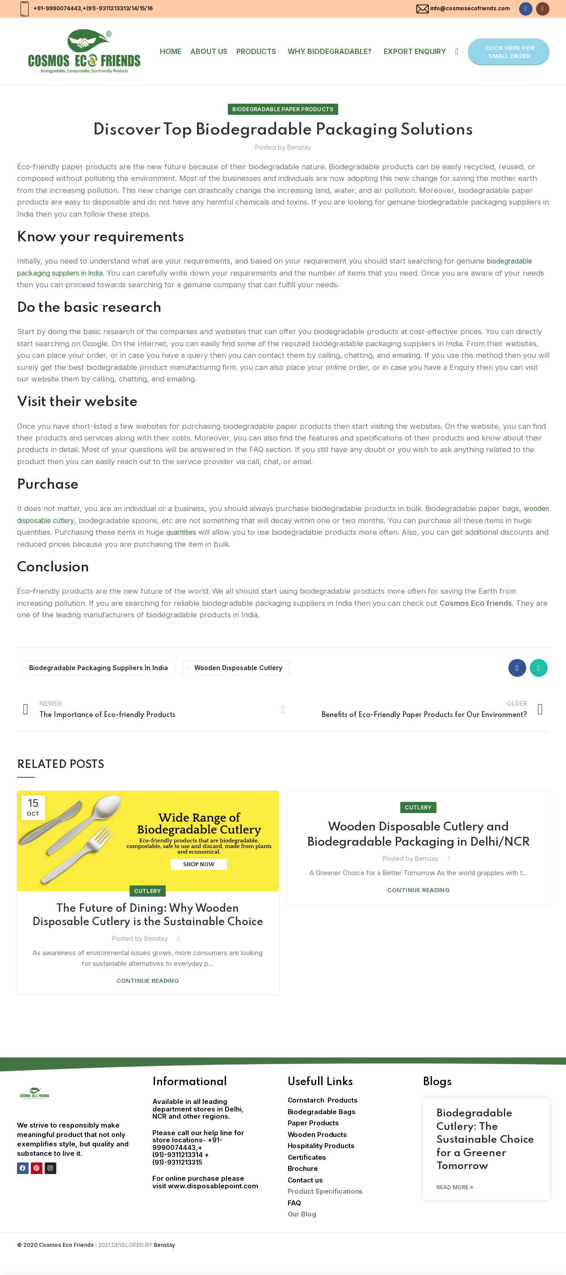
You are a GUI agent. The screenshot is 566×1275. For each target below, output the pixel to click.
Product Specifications (325, 1209)
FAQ (295, 1220)
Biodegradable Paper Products (282, 109)
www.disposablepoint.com (213, 1204)
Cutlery (147, 891)
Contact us (305, 1198)
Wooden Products (318, 1152)
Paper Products (314, 1141)
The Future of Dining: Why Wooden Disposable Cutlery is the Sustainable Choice (148, 925)
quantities (231, 532)
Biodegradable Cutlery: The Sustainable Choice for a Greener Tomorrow (485, 1157)
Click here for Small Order (510, 51)
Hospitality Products (321, 1163)
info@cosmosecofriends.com (470, 8)
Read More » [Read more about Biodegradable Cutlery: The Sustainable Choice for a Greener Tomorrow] (455, 1205)
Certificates (307, 1175)
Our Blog (302, 1232)
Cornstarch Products (323, 1118)
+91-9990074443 (56, 8)
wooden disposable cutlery (85, 520)
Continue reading (148, 999)
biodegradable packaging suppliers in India (98, 667)
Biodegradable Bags (322, 1129)
